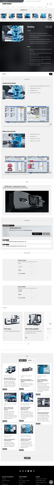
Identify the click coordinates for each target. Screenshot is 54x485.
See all (22, 360)
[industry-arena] (33, 471)
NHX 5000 (20, 478)
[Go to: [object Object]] (10, 369)
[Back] (25, 344)
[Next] (28, 344)
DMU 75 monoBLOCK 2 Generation (24, 480)
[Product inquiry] (50, 74)
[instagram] (23, 471)
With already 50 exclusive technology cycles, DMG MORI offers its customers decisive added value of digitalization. (9, 444)
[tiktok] (25, 471)
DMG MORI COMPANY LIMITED (40, 480)
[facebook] (28, 471)
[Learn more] (13, 326)
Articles (31, 360)
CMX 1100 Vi (21, 484)
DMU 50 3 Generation (22, 482)
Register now (36, 233)
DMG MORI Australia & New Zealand (41, 478)
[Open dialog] (34, 326)
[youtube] (31, 471)
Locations (37, 484)
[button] (47, 4)
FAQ (2, 482)
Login (46, 233)
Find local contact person (6, 480)
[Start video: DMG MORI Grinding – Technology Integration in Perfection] (27, 201)
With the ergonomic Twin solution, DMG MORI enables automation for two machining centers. (27, 385)
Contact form (4, 478)
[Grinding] (5, 74)
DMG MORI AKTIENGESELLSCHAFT (41, 482)
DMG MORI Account (28, 230)
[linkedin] (20, 471)
